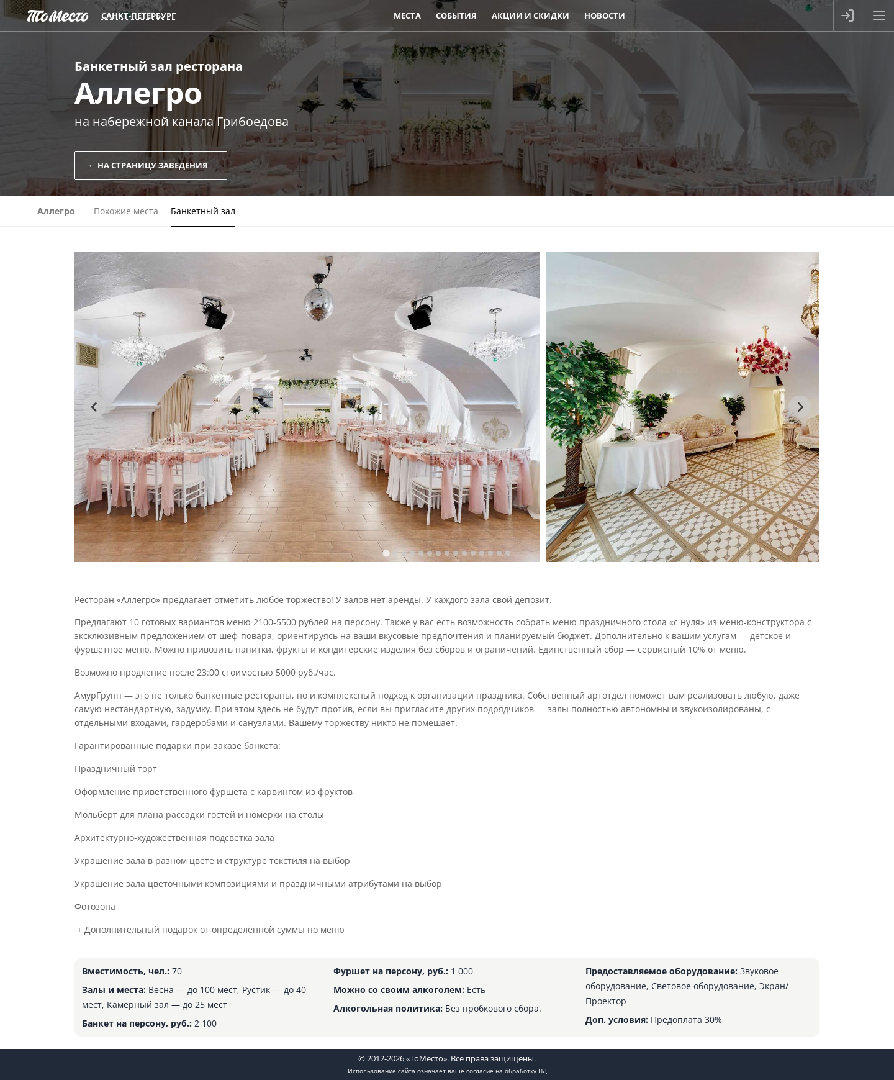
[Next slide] (799, 407)
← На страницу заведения (148, 165)
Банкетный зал (203, 211)
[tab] (385, 553)
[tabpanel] (307, 407)
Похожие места (126, 211)
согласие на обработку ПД (506, 1070)
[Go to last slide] (94, 407)
